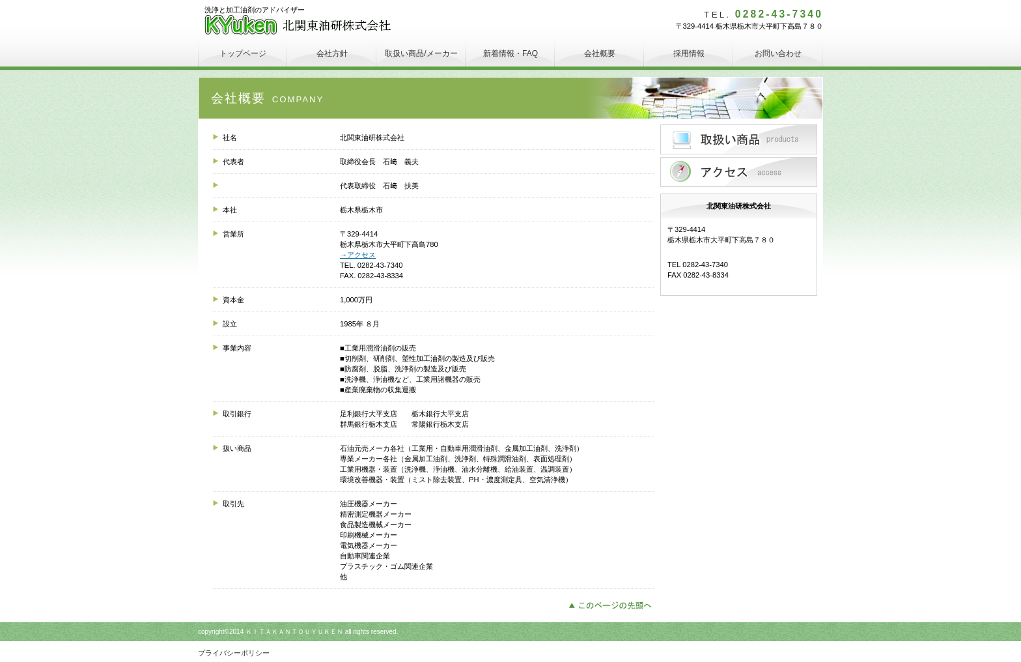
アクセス (738, 172)
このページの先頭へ (613, 604)
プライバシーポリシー (234, 653)
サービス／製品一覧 (738, 139)
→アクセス (358, 255)
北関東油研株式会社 (301, 26)
